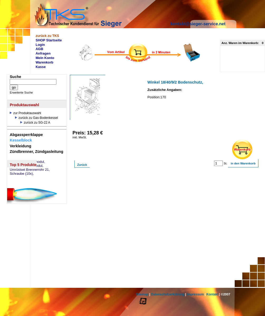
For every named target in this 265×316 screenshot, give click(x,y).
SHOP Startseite (49, 40)
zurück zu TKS (47, 36)
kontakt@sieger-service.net (197, 24)
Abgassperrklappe (26, 135)
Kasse (41, 67)
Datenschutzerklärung (167, 294)
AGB (39, 49)
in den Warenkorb (243, 163)
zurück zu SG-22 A (35, 122)
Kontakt (212, 294)
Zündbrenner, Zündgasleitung (36, 151)
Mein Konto (45, 58)
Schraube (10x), (22, 174)
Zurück (82, 164)
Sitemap (142, 294)
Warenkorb (44, 62)
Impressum (195, 294)
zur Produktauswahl (25, 113)
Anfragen (43, 53)
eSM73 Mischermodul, (26, 166)
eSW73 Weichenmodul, (27, 162)
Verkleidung (20, 146)
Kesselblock (21, 140)
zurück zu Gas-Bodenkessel (36, 118)
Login (40, 45)
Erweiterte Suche (21, 92)
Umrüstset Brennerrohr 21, (30, 170)
